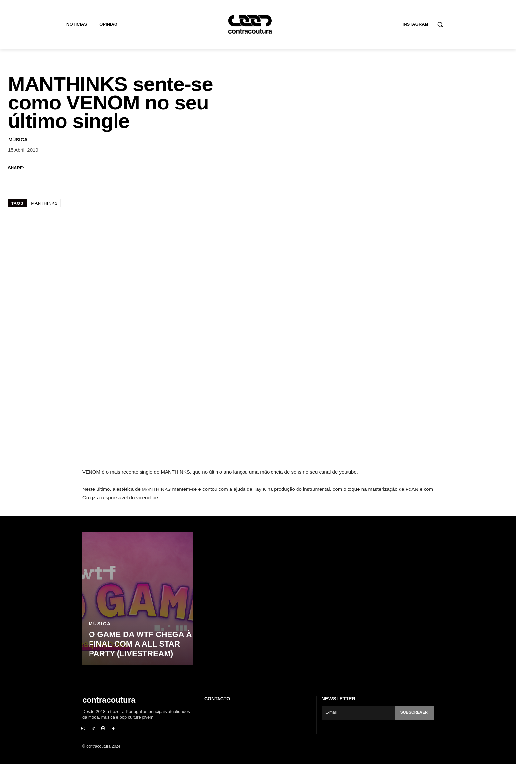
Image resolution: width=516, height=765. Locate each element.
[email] (357, 713)
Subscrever (413, 712)
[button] (440, 24)
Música (18, 139)
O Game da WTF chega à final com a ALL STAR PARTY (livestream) (136, 645)
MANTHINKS (44, 203)
